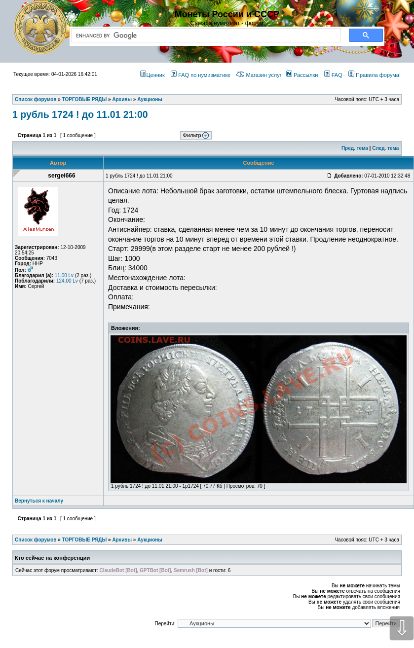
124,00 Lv (67, 281)
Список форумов (36, 539)
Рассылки (302, 75)
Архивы (122, 539)
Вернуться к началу (39, 501)
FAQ (333, 75)
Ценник (152, 75)
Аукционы (149, 539)
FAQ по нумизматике (200, 75)
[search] (204, 35)
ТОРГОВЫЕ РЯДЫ (84, 539)
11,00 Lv (64, 275)
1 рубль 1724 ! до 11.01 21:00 (80, 114)
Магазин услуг (258, 75)
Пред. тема (354, 148)
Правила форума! (374, 75)
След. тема (385, 148)
